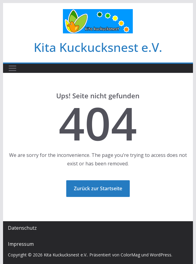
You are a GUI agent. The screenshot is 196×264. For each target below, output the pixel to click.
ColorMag (130, 255)
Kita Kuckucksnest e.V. (98, 47)
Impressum (21, 244)
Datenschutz (22, 228)
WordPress (160, 255)
